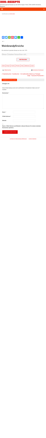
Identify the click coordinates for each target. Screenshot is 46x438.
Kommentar (5, 93)
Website (4, 120)
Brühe (3, 65)
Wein (22, 65)
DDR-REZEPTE (10, 1)
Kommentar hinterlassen (38, 70)
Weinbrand (27, 65)
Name (4, 112)
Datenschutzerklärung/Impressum (18, 138)
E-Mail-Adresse (6, 116)
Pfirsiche (18, 65)
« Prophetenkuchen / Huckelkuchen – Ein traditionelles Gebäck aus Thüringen (21, 74)
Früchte (12, 65)
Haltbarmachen (7, 70)
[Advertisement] (23, 25)
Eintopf (8, 65)
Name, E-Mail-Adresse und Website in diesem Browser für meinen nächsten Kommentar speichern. (21, 126)
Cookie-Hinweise (32, 138)
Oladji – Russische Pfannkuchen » (35, 75)
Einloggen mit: (5, 83)
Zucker (32, 65)
